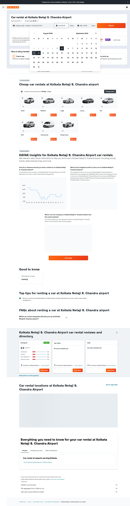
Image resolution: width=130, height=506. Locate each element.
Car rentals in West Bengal (52, 502)
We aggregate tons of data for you (69, 488)
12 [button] (48, 53)
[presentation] (117, 332)
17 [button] (38, 58)
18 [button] (43, 58)
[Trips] (3, 40)
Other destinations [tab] (51, 450)
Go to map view (112, 385)
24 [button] (39, 62)
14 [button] (57, 53)
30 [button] (34, 67)
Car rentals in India (38, 502)
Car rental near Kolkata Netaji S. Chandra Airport (37, 462)
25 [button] (43, 62)
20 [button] (53, 58)
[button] (128, 2)
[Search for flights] (3, 13)
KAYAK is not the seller (69, 485)
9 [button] (82, 48)
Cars (29, 502)
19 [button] (48, 58)
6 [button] (52, 48)
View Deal (34, 115)
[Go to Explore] (3, 27)
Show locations (45, 365)
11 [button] (43, 53)
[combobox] (16, 21)
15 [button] (62, 53)
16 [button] (34, 58)
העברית (82, 2)
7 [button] (57, 48)
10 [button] (39, 53)
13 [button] (52, 53)
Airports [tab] (24, 450)
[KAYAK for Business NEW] (3, 35)
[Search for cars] (3, 21)
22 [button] (62, 58)
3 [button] (38, 48)
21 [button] (57, 58)
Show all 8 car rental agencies (29, 375)
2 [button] (82, 44)
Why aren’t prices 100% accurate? (69, 492)
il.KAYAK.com (22, 502)
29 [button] (62, 62)
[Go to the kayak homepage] (13, 7)
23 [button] (34, 62)
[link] (68, 258)
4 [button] (43, 48)
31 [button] (38, 67)
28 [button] (57, 62)
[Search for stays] (3, 17)
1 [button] (77, 44)
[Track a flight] (3, 31)
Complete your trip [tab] (36, 450)
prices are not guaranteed (57, 479)
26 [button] (48, 62)
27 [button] (52, 62)
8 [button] (61, 48)
